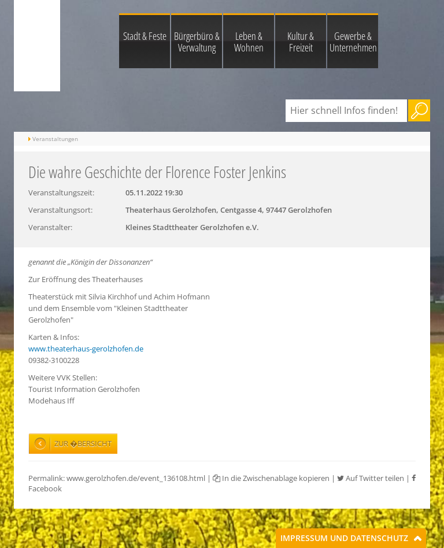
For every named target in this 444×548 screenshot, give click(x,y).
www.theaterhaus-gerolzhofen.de (85, 348)
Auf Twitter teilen (370, 478)
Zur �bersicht (83, 443)
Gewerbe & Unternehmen (353, 41)
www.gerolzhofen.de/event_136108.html (135, 478)
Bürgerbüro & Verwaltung (197, 41)
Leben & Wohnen (249, 41)
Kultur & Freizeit (300, 41)
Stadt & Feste (144, 36)
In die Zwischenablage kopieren (271, 478)
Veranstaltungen (55, 139)
